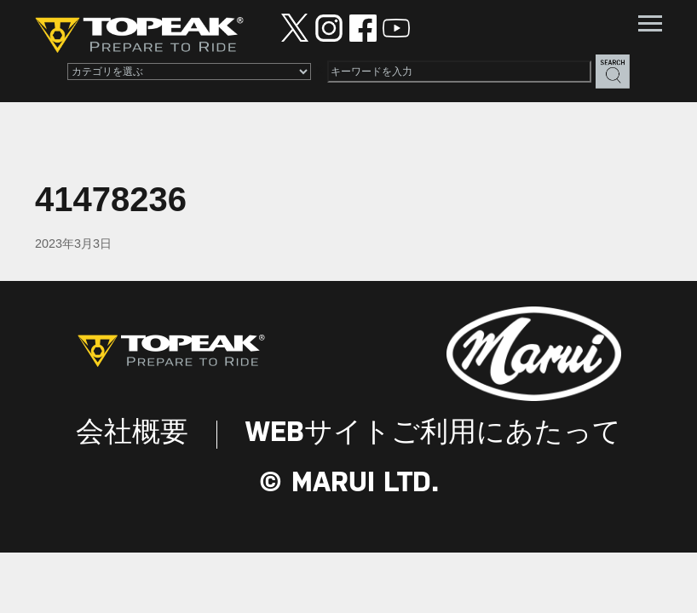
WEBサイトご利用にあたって (433, 434)
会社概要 (132, 434)
